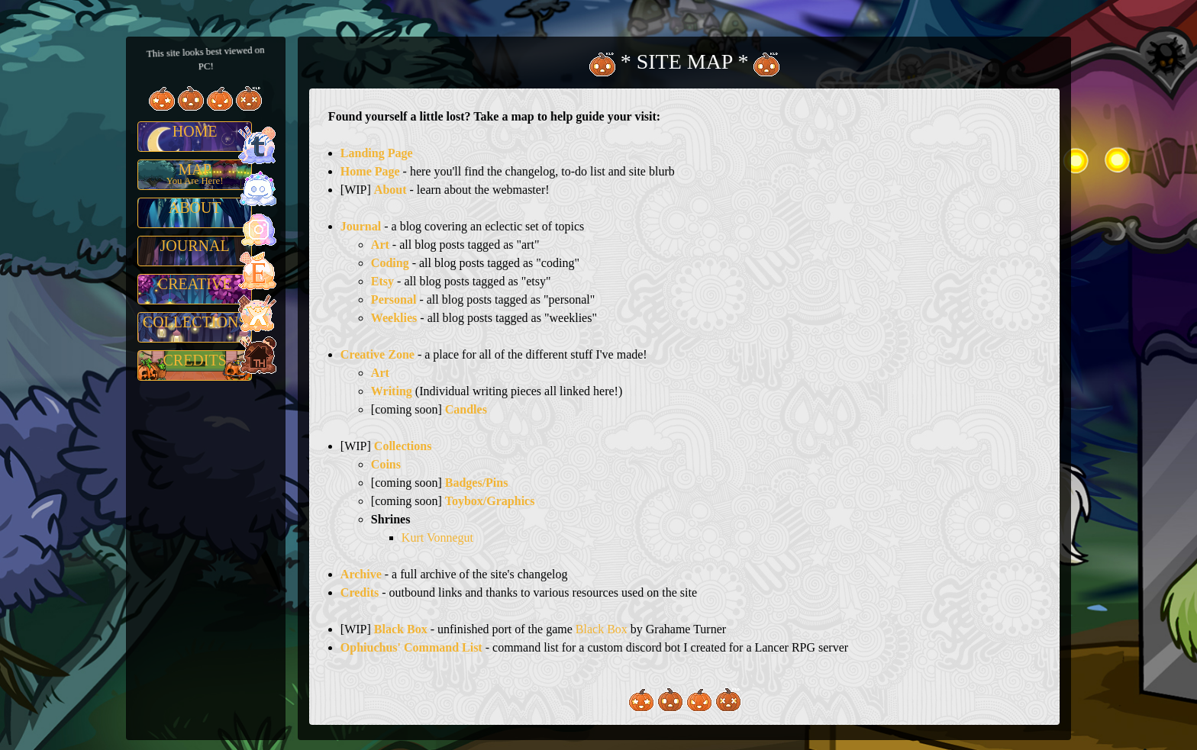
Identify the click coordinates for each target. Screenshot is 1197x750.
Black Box (602, 629)
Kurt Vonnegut (437, 537)
